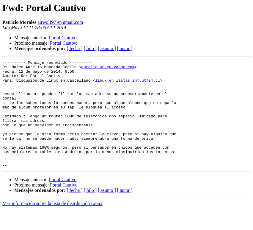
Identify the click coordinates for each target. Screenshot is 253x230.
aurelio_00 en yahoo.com (107, 68)
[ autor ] (125, 48)
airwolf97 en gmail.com (60, 22)
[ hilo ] (90, 48)
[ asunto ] (107, 48)
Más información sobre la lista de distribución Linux (52, 224)
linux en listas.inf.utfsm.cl (127, 84)
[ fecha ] (74, 48)
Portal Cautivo (62, 37)
